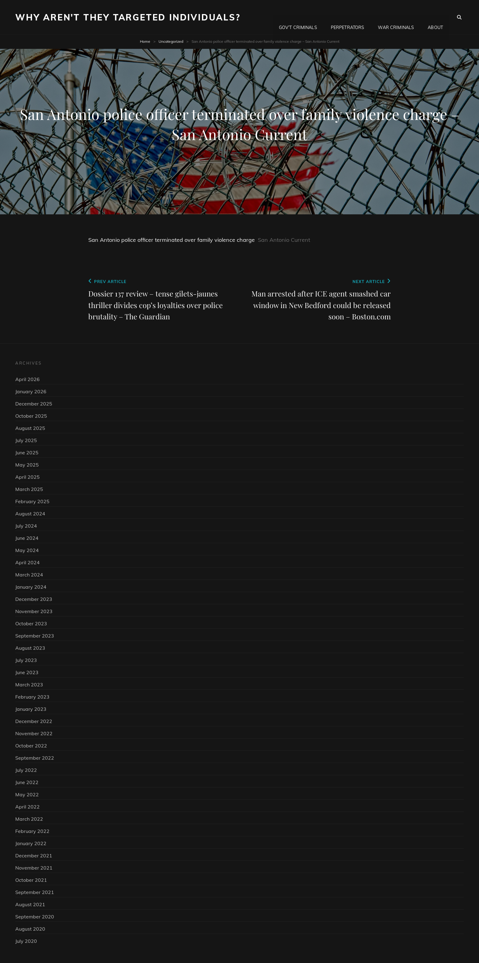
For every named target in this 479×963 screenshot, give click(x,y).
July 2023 (26, 660)
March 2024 (29, 575)
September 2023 (34, 636)
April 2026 (27, 379)
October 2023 (31, 623)
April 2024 (27, 562)
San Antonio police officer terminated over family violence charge (171, 239)
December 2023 (33, 599)
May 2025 (27, 465)
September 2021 (34, 892)
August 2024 (30, 514)
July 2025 (26, 440)
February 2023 (32, 697)
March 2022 (29, 819)
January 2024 (30, 587)
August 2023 (30, 648)
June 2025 (26, 452)
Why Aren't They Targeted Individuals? (127, 17)
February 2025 (32, 501)
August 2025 (30, 428)
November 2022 (34, 733)
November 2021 (34, 868)
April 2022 (27, 807)
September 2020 (34, 917)
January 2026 (30, 391)
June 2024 (26, 538)
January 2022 (30, 843)
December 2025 (33, 404)
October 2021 (31, 880)
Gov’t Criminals (298, 17)
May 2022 (27, 794)
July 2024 (26, 526)
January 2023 (30, 709)
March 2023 (29, 684)
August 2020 (30, 929)
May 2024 (27, 550)
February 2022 (32, 831)
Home (145, 41)
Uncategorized (171, 41)
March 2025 (29, 489)
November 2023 (34, 611)
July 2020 (26, 941)
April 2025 (27, 477)
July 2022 (26, 770)
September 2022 (34, 758)
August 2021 (30, 904)
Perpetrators (347, 17)
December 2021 (33, 855)
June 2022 (26, 782)
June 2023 (26, 672)
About (435, 17)
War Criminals (396, 17)
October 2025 (31, 416)
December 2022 (33, 721)
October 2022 (31, 746)
